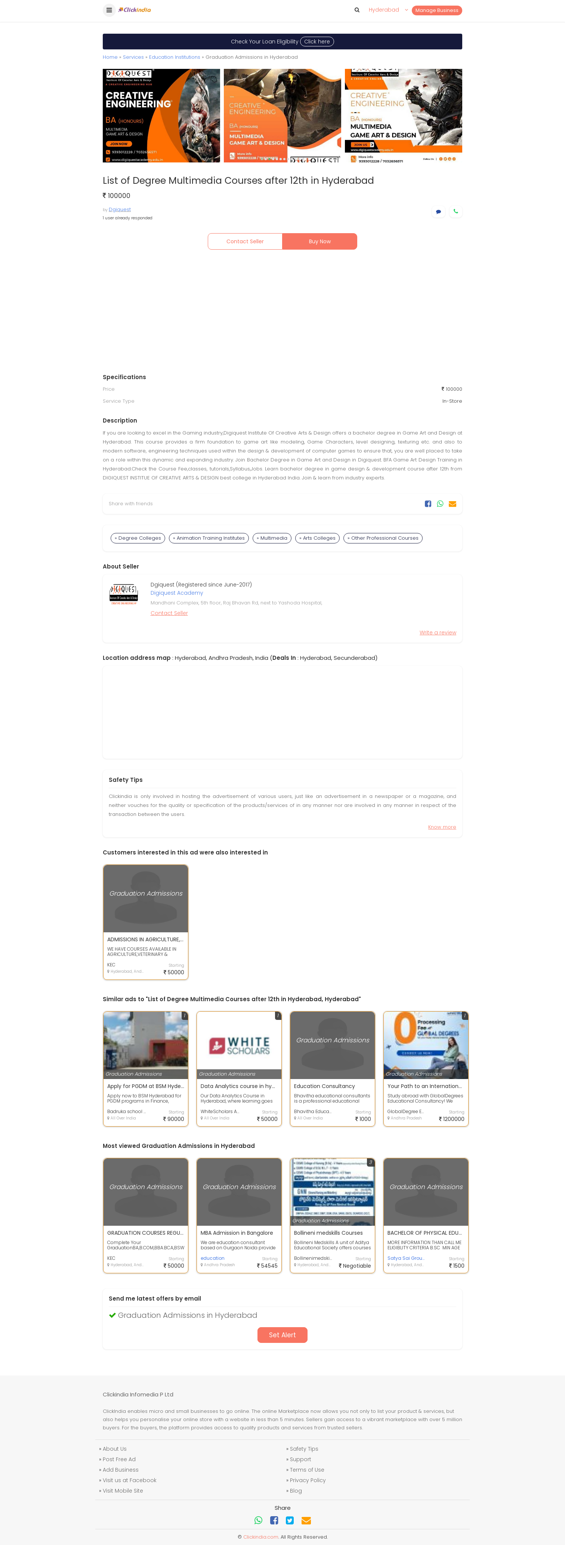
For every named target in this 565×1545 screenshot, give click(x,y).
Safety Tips (304, 1449)
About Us (115, 1449)
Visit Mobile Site (123, 1490)
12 (303, 159)
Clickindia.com (260, 1537)
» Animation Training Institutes (209, 538)
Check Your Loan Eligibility (282, 41)
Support (300, 1459)
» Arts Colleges (317, 538)
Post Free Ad (119, 1459)
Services (133, 57)
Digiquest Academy (177, 593)
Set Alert (282, 1335)
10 (295, 159)
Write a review (438, 632)
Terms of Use (307, 1470)
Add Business (121, 1470)
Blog (296, 1490)
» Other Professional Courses (383, 538)
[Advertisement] (282, 313)
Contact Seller (245, 241)
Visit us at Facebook (130, 1480)
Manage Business (437, 10)
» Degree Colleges (138, 538)
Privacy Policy (308, 1480)
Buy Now (320, 241)
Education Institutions (174, 57)
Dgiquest (120, 209)
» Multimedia (272, 538)
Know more (442, 827)
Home (110, 57)
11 (299, 159)
